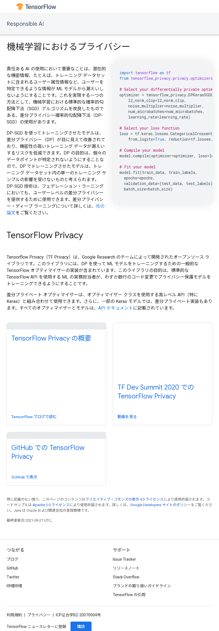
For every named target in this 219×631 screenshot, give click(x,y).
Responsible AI (25, 23)
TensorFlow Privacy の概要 (51, 338)
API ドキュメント (115, 308)
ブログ (12, 559)
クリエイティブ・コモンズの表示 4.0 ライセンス (124, 499)
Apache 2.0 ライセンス (51, 505)
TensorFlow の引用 (129, 595)
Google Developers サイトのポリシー (160, 505)
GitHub (12, 568)
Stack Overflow (126, 577)
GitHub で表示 (24, 477)
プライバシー (39, 615)
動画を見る (127, 416)
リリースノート (126, 568)
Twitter (13, 577)
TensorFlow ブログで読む (34, 416)
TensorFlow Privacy (45, 235)
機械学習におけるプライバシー (68, 46)
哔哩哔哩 (14, 586)
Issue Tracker (124, 559)
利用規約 (14, 615)
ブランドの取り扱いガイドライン (142, 586)
